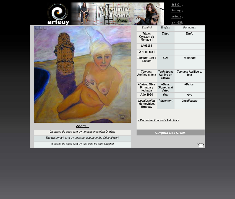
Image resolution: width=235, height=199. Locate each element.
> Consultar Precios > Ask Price (158, 120)
